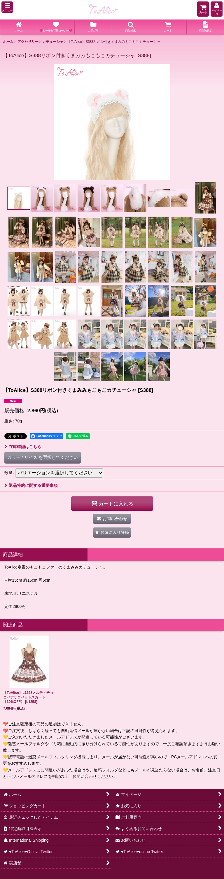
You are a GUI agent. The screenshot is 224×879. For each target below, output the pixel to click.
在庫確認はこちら (22, 446)
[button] (7, 7)
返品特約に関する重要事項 (31, 485)
